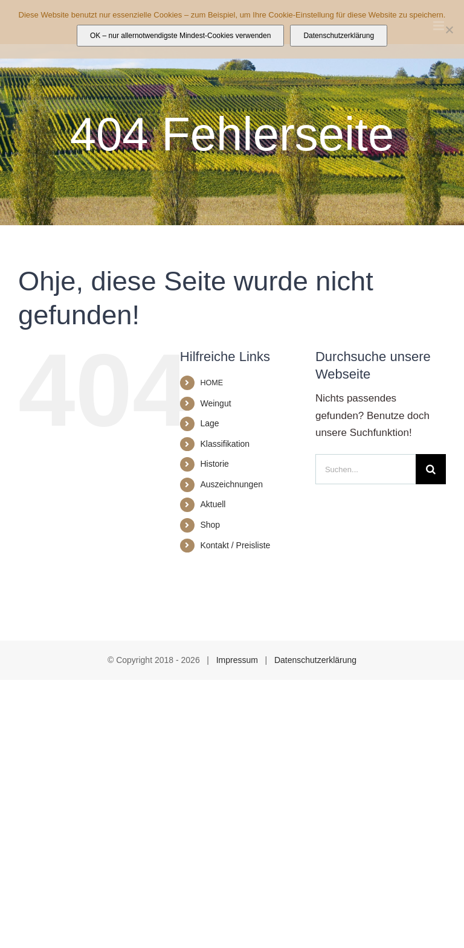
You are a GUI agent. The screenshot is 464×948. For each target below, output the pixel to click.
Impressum (237, 660)
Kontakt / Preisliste (235, 545)
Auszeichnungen (231, 484)
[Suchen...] (365, 469)
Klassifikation (225, 444)
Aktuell (212, 504)
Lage (209, 423)
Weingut (215, 403)
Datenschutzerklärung (315, 660)
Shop (210, 525)
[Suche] (431, 469)
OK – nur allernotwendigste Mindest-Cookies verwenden (180, 35)
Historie (214, 464)
